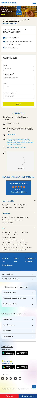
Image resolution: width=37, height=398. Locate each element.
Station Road (6, 205)
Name (5, 65)
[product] (18, 96)
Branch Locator (7, 265)
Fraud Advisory (25, 389)
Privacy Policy (16, 389)
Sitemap (33, 389)
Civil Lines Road (7, 207)
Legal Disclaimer (6, 389)
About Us (5, 258)
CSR (3, 261)
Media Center (30, 258)
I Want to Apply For (9, 93)
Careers (16, 258)
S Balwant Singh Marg (20, 205)
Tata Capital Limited (18, 183)
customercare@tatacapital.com (16, 147)
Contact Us (29, 261)
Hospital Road (19, 207)
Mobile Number (8, 74)
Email (5, 83)
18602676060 (11, 134)
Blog (15, 261)
